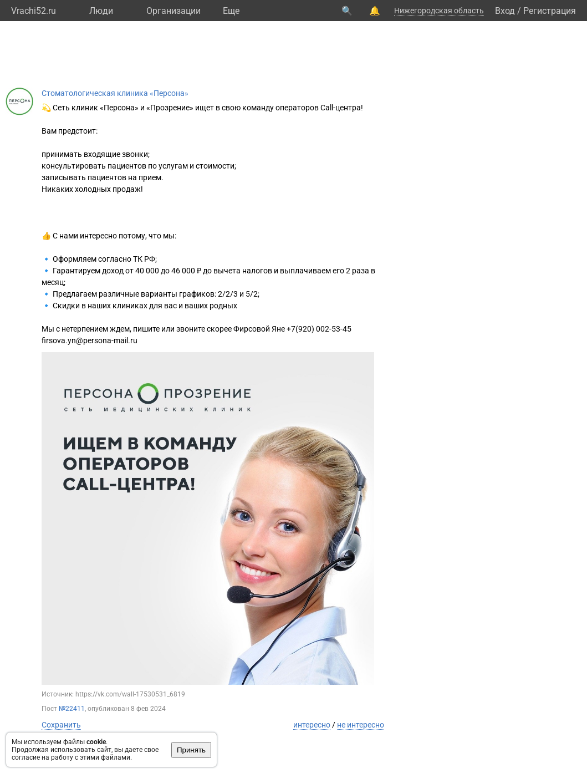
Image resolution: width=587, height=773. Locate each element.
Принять (191, 750)
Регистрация (549, 11)
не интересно (360, 724)
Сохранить (61, 724)
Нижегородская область (439, 10)
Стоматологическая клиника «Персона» (115, 93)
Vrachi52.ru (33, 11)
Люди (101, 11)
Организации (173, 11)
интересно (311, 724)
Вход (505, 11)
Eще (231, 11)
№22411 (72, 709)
